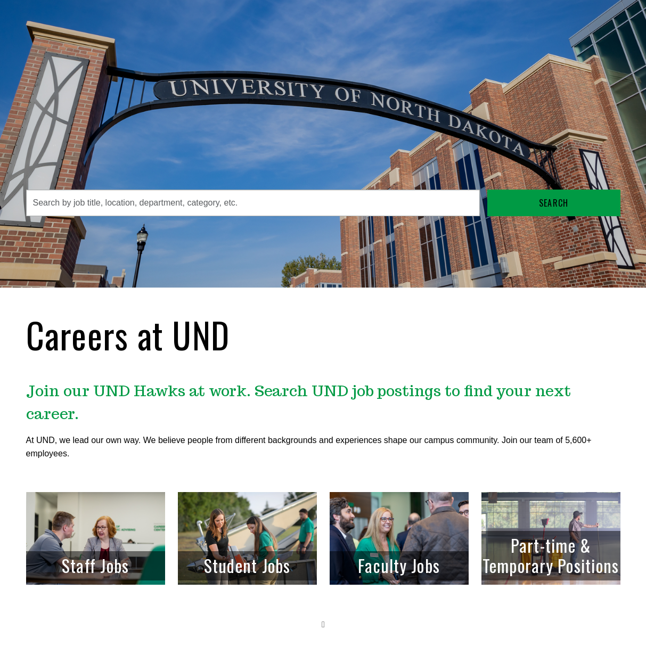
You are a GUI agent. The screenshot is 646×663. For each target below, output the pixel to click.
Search (554, 203)
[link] (95, 538)
